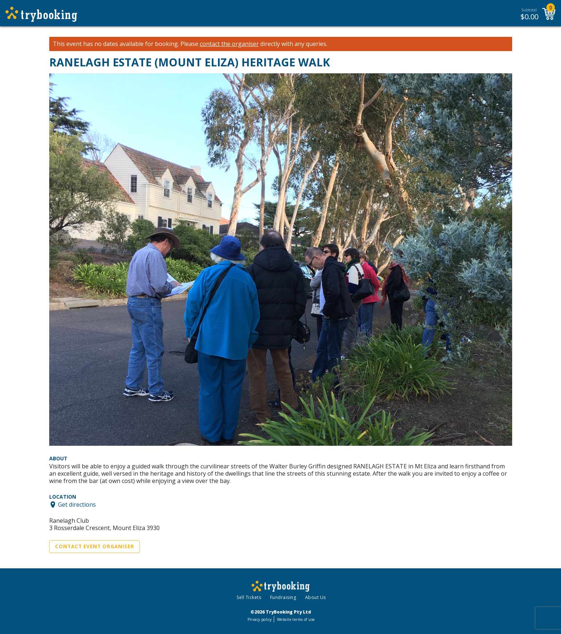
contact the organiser (229, 43)
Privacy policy (260, 619)
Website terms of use (296, 619)
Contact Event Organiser (94, 546)
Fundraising (283, 597)
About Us (315, 597)
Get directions (77, 504)
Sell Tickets (249, 597)
